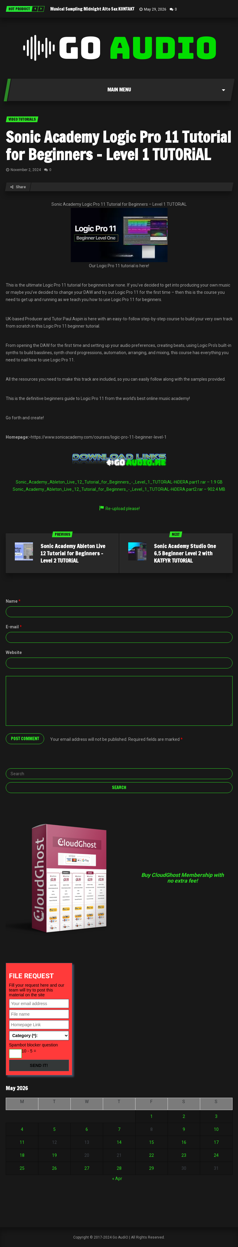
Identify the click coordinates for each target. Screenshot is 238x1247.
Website (14, 652)
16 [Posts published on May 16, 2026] (183, 1142)
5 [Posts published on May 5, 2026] (54, 1129)
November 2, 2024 (26, 170)
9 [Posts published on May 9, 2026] (184, 1129)
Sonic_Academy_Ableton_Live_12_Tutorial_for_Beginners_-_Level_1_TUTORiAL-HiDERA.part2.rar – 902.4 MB (119, 489)
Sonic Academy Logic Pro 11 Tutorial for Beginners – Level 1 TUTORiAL (118, 145)
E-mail (14, 626)
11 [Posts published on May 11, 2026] (22, 1142)
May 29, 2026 (155, 9)
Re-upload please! (119, 508)
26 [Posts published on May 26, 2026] (54, 1168)
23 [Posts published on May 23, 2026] (183, 1155)
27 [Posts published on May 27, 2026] (86, 1168)
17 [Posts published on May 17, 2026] (216, 1142)
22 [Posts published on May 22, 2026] (151, 1155)
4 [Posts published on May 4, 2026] (22, 1129)
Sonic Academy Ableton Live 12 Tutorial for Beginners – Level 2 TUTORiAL (73, 553)
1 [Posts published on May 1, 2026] (151, 1116)
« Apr (117, 1178)
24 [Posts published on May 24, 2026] (216, 1155)
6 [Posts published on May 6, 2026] (87, 1129)
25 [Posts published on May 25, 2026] (22, 1168)
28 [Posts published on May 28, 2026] (119, 1168)
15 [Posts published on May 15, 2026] (151, 1142)
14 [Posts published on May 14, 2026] (119, 1142)
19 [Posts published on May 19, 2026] (54, 1155)
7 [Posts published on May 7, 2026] (119, 1129)
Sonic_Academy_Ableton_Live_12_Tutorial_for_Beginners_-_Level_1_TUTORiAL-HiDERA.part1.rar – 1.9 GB (119, 482)
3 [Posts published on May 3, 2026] (216, 1116)
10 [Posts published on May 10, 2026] (216, 1129)
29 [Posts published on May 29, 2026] (151, 1168)
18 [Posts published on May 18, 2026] (22, 1155)
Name (13, 601)
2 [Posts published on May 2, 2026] (184, 1116)
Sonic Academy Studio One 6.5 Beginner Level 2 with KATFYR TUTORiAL (185, 553)
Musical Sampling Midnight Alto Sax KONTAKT (92, 9)
